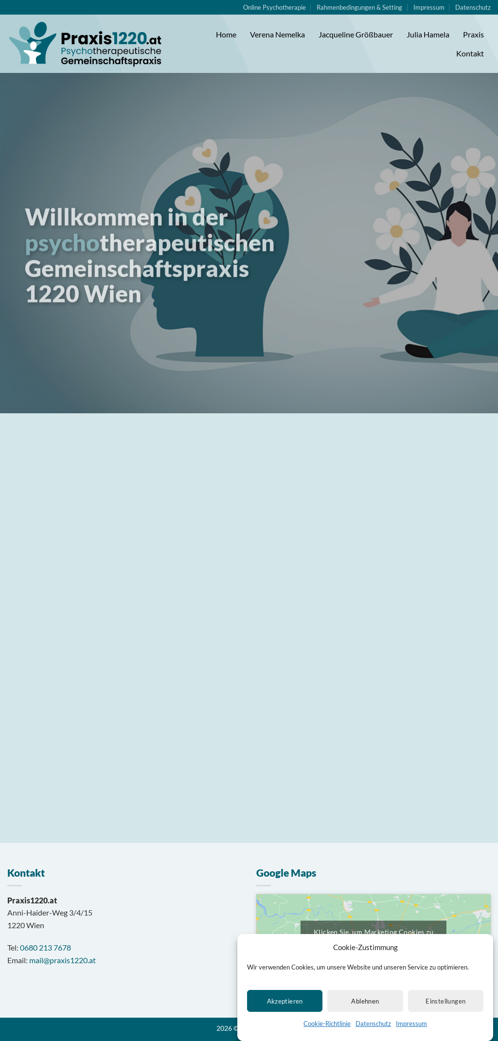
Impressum (411, 1036)
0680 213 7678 (45, 947)
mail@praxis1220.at (62, 960)
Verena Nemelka (277, 34)
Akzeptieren (285, 1013)
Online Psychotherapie (274, 7)
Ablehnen (365, 1013)
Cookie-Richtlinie (327, 1036)
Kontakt (470, 53)
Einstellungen (445, 1013)
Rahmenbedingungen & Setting (359, 7)
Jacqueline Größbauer (356, 34)
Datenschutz (373, 1036)
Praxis (473, 34)
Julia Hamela (428, 34)
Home (226, 34)
